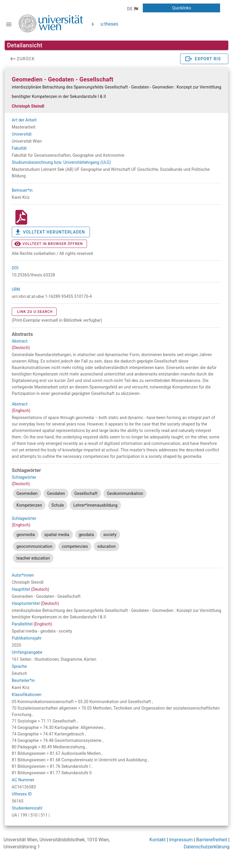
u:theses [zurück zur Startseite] (109, 24)
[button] (132, 9)
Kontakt (158, 839)
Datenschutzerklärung (206, 847)
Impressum (181, 839)
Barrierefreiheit (211, 839)
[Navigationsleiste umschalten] (9, 24)
